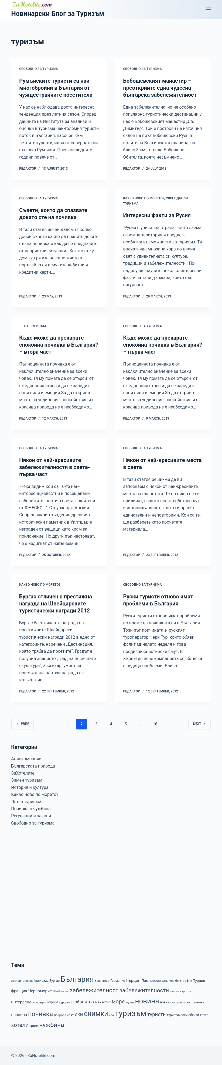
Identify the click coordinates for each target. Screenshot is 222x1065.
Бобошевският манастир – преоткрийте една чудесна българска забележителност (160, 88)
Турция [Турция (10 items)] (199, 981)
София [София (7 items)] (187, 981)
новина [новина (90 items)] (147, 1001)
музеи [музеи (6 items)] (130, 1002)
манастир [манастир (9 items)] (103, 1002)
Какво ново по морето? (144, 198)
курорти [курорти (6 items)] (64, 1002)
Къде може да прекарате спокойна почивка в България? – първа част (162, 344)
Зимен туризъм (26, 780)
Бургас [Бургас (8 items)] (54, 981)
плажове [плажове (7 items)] (198, 1002)
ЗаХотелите (23, 773)
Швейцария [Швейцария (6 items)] (61, 991)
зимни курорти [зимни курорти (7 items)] (180, 991)
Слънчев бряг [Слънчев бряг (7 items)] (172, 981)
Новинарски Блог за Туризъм (57, 14)
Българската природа (33, 766)
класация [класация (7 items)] (39, 1002)
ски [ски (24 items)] (79, 1014)
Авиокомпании (26, 758)
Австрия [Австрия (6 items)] (16, 981)
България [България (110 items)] (77, 979)
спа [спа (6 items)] (111, 1015)
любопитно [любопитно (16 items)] (82, 1001)
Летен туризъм (32, 326)
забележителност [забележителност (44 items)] (94, 990)
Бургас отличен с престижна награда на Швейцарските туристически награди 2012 (55, 603)
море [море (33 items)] (118, 1001)
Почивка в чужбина (30, 808)
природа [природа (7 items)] (60, 1015)
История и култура (30, 787)
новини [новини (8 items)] (166, 1002)
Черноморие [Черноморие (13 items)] (40, 991)
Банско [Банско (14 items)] (41, 980)
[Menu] (208, 9)
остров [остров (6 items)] (177, 1002)
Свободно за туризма (38, 69)
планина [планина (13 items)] (19, 1014)
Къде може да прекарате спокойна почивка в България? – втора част (58, 344)
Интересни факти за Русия (157, 215)
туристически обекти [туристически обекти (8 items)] (183, 1015)
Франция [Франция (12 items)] (19, 991)
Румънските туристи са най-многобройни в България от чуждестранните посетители (56, 88)
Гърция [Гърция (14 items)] (133, 980)
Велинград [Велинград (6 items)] (102, 981)
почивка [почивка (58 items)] (40, 1014)
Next (199, 724)
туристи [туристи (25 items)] (156, 1014)
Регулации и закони (31, 815)
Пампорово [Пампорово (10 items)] (151, 981)
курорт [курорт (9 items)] (52, 1002)
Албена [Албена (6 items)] (28, 981)
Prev (22, 724)
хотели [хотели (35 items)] (20, 1025)
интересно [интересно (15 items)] (21, 1002)
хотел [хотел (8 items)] (204, 1015)
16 (155, 724)
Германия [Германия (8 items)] (117, 981)
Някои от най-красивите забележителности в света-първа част (54, 467)
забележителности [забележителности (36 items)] (144, 990)
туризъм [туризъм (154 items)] (130, 1013)
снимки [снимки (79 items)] (96, 1014)
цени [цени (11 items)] (34, 1025)
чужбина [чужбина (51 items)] (51, 1025)
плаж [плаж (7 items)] (186, 1002)
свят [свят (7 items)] (70, 1015)
